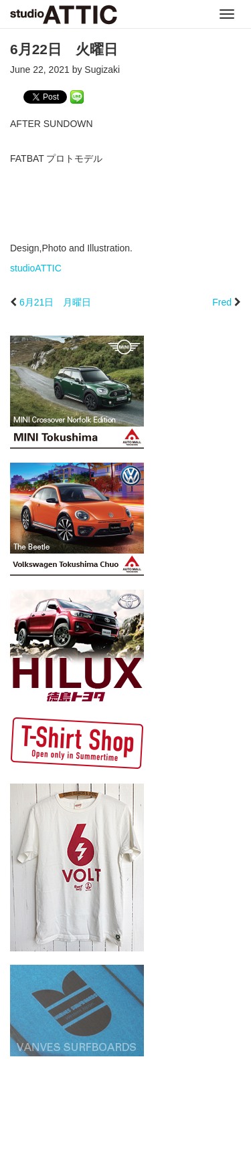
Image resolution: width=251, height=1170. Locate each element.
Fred (222, 302)
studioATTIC (36, 268)
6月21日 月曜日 (55, 302)
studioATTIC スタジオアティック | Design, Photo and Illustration (63, 14)
